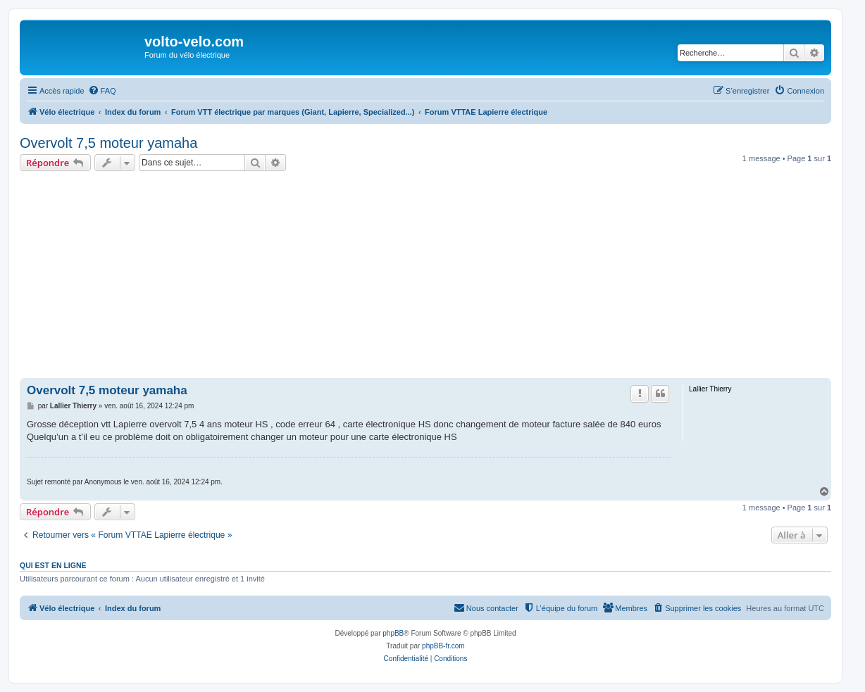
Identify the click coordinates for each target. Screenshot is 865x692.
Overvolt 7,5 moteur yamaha (108, 143)
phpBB (393, 633)
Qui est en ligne (53, 565)
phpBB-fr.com (443, 646)
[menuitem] (102, 90)
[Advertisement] (442, 276)
